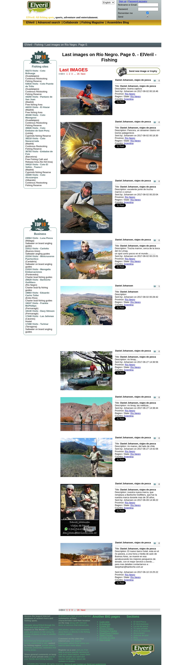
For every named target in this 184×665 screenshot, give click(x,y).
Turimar (44, 324)
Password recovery (137, 1)
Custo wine (105, 622)
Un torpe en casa (107, 637)
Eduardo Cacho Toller (37, 294)
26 (78, 74)
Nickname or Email (127, 4)
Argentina (129, 99)
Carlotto (44, 248)
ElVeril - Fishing (34, 44)
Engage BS (105, 626)
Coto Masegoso (35, 116)
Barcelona (31, 156)
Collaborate (70, 22)
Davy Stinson (47, 311)
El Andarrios (105, 624)
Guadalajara (32, 76)
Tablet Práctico (106, 635)
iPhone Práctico (107, 628)
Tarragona (31, 326)
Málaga (30, 240)
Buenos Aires (32, 251)
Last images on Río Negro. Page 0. (67, 44)
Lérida (29, 133)
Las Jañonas (47, 316)
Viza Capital (105, 640)
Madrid (29, 102)
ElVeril (30, 22)
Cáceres (30, 318)
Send (120, 16)
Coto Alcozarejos (35, 176)
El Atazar (45, 107)
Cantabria (31, 261)
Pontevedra (32, 274)
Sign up (123, 1)
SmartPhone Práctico (109, 633)
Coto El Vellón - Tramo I (36, 165)
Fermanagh (32, 308)
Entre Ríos (31, 298)
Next (83, 74)
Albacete (30, 180)
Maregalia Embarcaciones (38, 270)
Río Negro (31, 285)
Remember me (125, 13)
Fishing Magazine (92, 22)
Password (123, 9)
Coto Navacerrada (35, 139)
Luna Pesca (46, 238)
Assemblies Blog (118, 22)
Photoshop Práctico (108, 631)
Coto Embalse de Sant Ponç (37, 129)
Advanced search (49, 22)
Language (97, 2)
